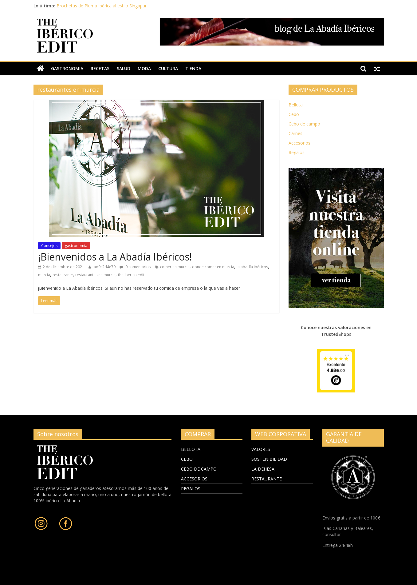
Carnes (295, 133)
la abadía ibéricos (252, 266)
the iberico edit (131, 274)
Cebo (294, 114)
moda (144, 68)
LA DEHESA (262, 469)
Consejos (49, 245)
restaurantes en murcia (95, 274)
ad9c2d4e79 (105, 266)
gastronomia (67, 68)
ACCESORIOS (194, 479)
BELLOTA (190, 449)
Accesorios (299, 143)
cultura (168, 68)
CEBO (187, 459)
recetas (100, 68)
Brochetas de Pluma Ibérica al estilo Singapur (102, 6)
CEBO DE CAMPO (199, 469)
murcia (44, 274)
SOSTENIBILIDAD (269, 459)
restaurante (63, 274)
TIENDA (193, 68)
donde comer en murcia (213, 266)
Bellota (296, 105)
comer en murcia (175, 266)
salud (123, 68)
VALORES (260, 449)
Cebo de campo (304, 124)
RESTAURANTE (266, 479)
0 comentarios (135, 266)
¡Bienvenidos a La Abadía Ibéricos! (115, 256)
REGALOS (190, 488)
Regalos (297, 152)
